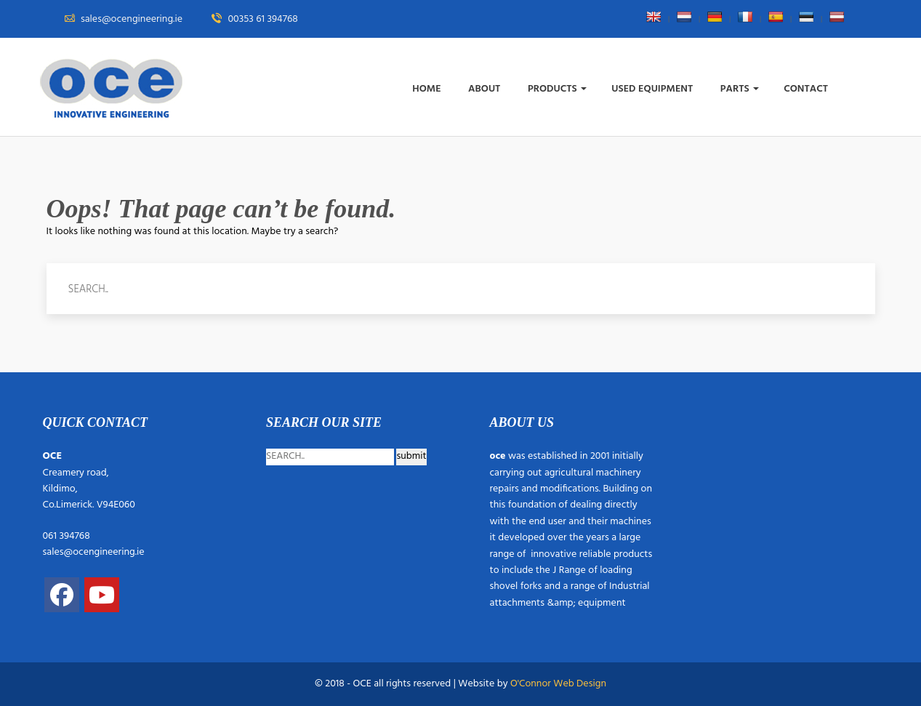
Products (557, 89)
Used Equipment (653, 89)
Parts (739, 89)
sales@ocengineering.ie (94, 552)
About (485, 89)
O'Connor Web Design (558, 683)
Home (427, 89)
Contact (807, 89)
